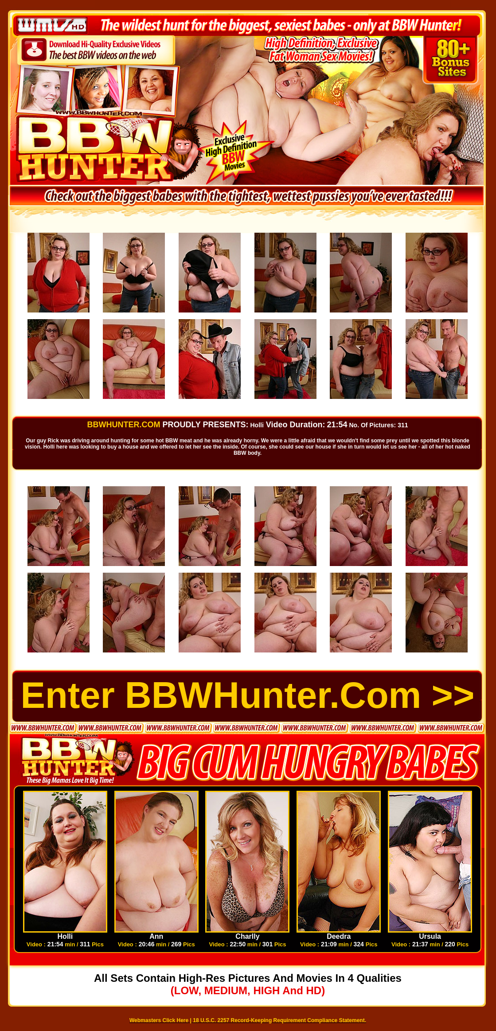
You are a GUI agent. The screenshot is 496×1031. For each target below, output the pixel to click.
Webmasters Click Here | (161, 1020)
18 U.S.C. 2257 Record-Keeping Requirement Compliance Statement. (279, 1020)
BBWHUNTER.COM (123, 424)
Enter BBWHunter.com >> (248, 695)
